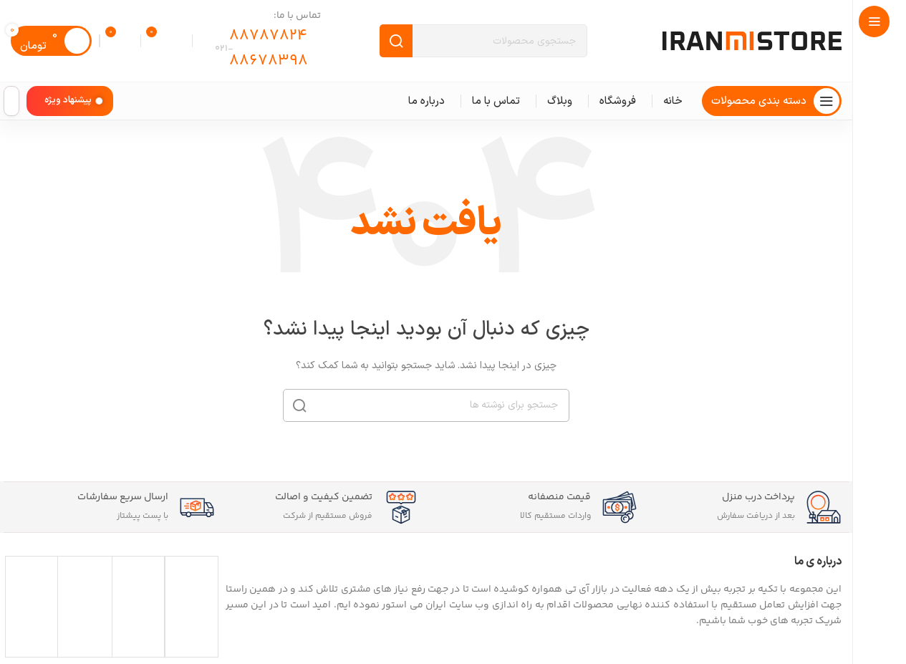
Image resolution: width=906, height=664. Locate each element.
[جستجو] (483, 40)
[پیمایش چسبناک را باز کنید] (772, 101)
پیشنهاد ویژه (68, 100)
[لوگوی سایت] (752, 41)
